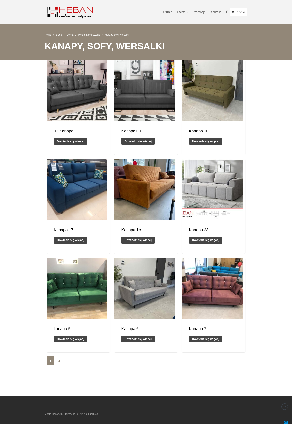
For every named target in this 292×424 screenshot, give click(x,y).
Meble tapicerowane (89, 34)
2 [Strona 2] (59, 360)
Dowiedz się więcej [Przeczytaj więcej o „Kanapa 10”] (205, 141)
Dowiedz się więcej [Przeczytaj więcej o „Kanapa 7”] (205, 339)
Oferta (181, 12)
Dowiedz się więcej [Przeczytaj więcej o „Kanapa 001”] (138, 141)
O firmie (166, 12)
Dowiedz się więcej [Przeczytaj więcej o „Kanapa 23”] (205, 240)
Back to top (284, 406)
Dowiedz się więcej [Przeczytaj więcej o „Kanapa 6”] (138, 339)
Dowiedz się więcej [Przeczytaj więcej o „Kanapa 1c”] (138, 240)
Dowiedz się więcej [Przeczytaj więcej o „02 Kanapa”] (70, 141)
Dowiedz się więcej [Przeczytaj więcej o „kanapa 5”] (70, 339)
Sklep (59, 34)
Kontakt (215, 12)
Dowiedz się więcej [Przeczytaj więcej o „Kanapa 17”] (70, 240)
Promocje (199, 12)
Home (48, 34)
